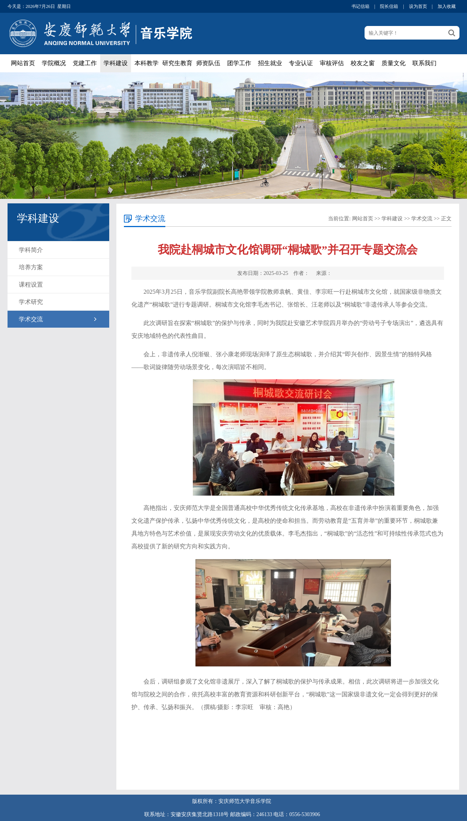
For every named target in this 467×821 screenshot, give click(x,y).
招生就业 (270, 63)
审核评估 (332, 63)
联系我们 (424, 63)
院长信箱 (389, 6)
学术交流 (31, 319)
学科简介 (31, 250)
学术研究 (31, 302)
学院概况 (54, 63)
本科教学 (146, 63)
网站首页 (23, 63)
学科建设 (116, 63)
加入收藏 (447, 6)
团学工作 (239, 63)
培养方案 (31, 267)
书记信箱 (360, 6)
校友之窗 (363, 63)
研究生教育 (177, 63)
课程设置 (31, 284)
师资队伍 (208, 63)
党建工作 (85, 63)
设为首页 (418, 6)
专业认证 (301, 63)
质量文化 (394, 63)
